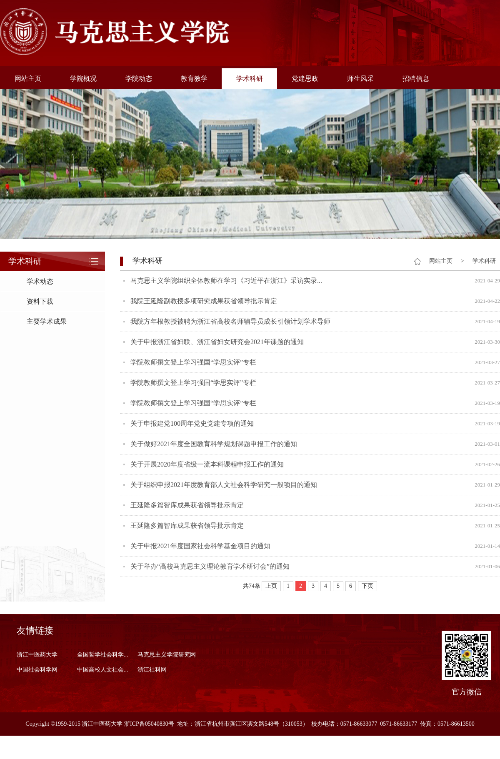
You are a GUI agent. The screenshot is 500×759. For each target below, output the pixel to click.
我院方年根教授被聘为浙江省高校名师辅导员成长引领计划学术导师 (230, 321)
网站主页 (28, 78)
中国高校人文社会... (102, 670)
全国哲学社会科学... (102, 655)
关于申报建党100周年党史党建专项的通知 (192, 423)
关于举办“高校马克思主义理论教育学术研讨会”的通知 (210, 566)
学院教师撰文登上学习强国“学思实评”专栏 (193, 362)
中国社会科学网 (37, 670)
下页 (367, 586)
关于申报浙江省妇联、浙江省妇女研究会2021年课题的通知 (217, 341)
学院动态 (138, 78)
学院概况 (83, 78)
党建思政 (305, 78)
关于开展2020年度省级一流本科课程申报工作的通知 (207, 464)
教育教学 (194, 78)
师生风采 (360, 78)
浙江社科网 (152, 670)
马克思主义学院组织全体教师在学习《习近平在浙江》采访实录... (226, 280)
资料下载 (40, 301)
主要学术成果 (47, 321)
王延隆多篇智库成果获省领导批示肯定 (187, 505)
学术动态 (40, 281)
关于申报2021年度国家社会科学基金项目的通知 (200, 545)
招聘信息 (415, 78)
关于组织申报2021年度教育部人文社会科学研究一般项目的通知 (223, 484)
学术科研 (249, 78)
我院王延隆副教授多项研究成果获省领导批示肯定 (203, 301)
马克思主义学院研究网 (167, 655)
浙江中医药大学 (37, 655)
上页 (271, 586)
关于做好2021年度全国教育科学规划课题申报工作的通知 (213, 443)
